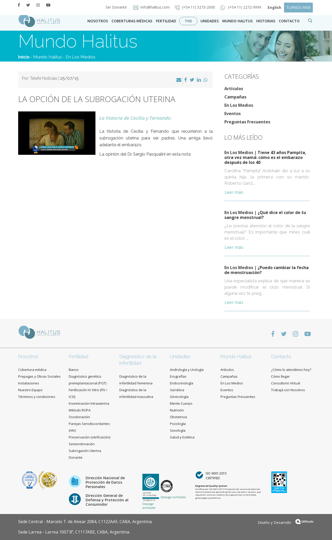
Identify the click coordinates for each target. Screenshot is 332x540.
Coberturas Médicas (132, 20)
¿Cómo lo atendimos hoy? (291, 369)
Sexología (177, 430)
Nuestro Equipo (30, 390)
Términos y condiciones (36, 396)
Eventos (232, 113)
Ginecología (179, 396)
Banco (74, 369)
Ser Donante (114, 7)
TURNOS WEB (298, 7)
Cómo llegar (280, 376)
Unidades (209, 20)
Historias (265, 20)
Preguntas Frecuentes (247, 122)
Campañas (235, 97)
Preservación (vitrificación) (89, 437)
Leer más (234, 192)
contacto (289, 20)
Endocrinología (181, 383)
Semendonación (82, 444)
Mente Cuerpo (181, 403)
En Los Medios (80, 56)
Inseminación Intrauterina (89, 403)
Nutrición (177, 410)
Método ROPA (80, 410)
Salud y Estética (182, 437)
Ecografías (178, 376)
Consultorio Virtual (285, 383)
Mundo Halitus (237, 20)
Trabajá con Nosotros (288, 390)
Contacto (281, 356)
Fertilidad (166, 20)
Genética (177, 390)
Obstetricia (178, 417)
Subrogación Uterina (85, 450)
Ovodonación (79, 417)
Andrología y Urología (187, 369)
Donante (75, 457)
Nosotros (97, 20)
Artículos (233, 88)
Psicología (178, 423)
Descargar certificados (148, 505)
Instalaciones (28, 383)
